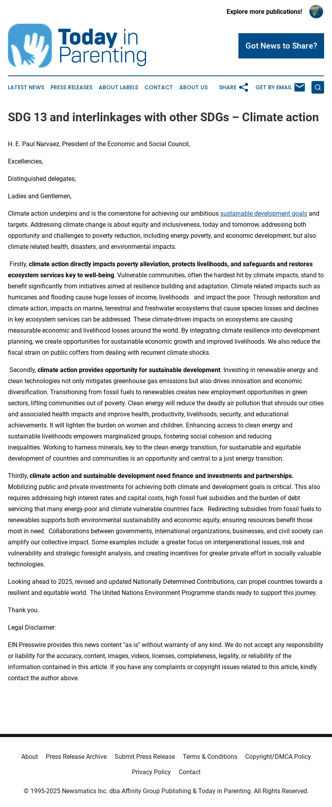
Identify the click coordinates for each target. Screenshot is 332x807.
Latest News (26, 87)
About (29, 756)
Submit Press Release (144, 756)
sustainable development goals (263, 213)
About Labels (118, 87)
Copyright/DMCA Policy (278, 756)
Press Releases (71, 87)
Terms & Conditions (210, 756)
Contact (158, 87)
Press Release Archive (76, 756)
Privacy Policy (151, 772)
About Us (193, 87)
